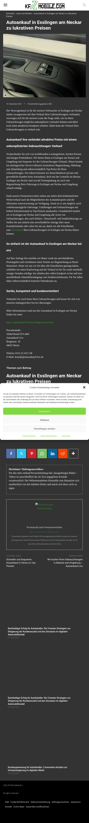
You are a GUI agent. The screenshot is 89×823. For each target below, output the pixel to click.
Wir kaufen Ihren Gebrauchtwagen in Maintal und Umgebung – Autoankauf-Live (65, 563)
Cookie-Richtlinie (29, 436)
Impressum (66, 436)
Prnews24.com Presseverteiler (44, 527)
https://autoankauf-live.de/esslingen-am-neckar (30, 322)
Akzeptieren (44, 411)
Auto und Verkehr (24, 13)
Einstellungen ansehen (44, 428)
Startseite (10, 13)
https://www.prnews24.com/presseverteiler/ (44, 532)
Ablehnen (44, 420)
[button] (84, 387)
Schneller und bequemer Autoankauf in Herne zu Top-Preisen (21, 563)
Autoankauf (17, 230)
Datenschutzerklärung (48, 436)
